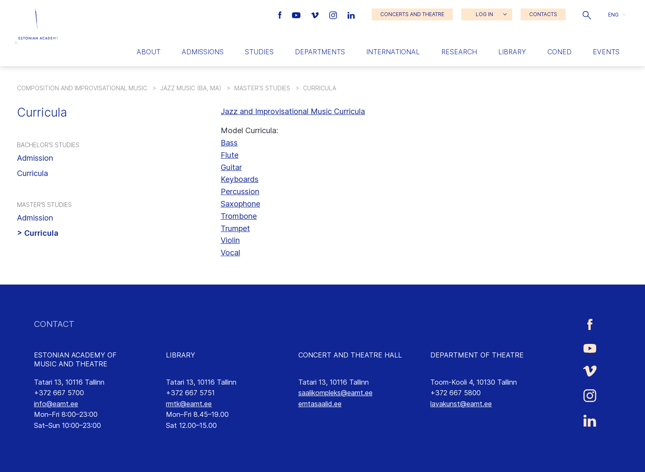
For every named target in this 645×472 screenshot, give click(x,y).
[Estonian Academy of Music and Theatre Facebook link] (281, 14)
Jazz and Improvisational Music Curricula (293, 111)
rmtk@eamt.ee (189, 403)
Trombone (239, 216)
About (148, 51)
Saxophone (240, 203)
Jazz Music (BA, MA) (191, 88)
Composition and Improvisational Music (82, 88)
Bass (229, 142)
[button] (587, 14)
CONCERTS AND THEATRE (412, 14)
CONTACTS (543, 14)
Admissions (203, 51)
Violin (230, 240)
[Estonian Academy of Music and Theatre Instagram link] (334, 14)
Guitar (231, 167)
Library (512, 51)
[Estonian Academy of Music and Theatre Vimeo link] (315, 14)
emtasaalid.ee (320, 403)
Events (606, 51)
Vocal (230, 252)
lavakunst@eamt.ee (461, 403)
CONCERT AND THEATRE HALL (350, 355)
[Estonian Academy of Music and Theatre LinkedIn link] (351, 14)
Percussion (240, 191)
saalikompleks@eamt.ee (335, 392)
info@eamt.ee (56, 403)
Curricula (32, 173)
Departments (320, 51)
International (393, 51)
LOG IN (484, 14)
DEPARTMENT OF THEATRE (477, 355)
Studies (259, 51)
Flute (229, 155)
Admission (35, 158)
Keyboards (239, 179)
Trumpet (235, 228)
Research (459, 51)
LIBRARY (180, 355)
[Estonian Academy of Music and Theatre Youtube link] (297, 14)
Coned (559, 51)
